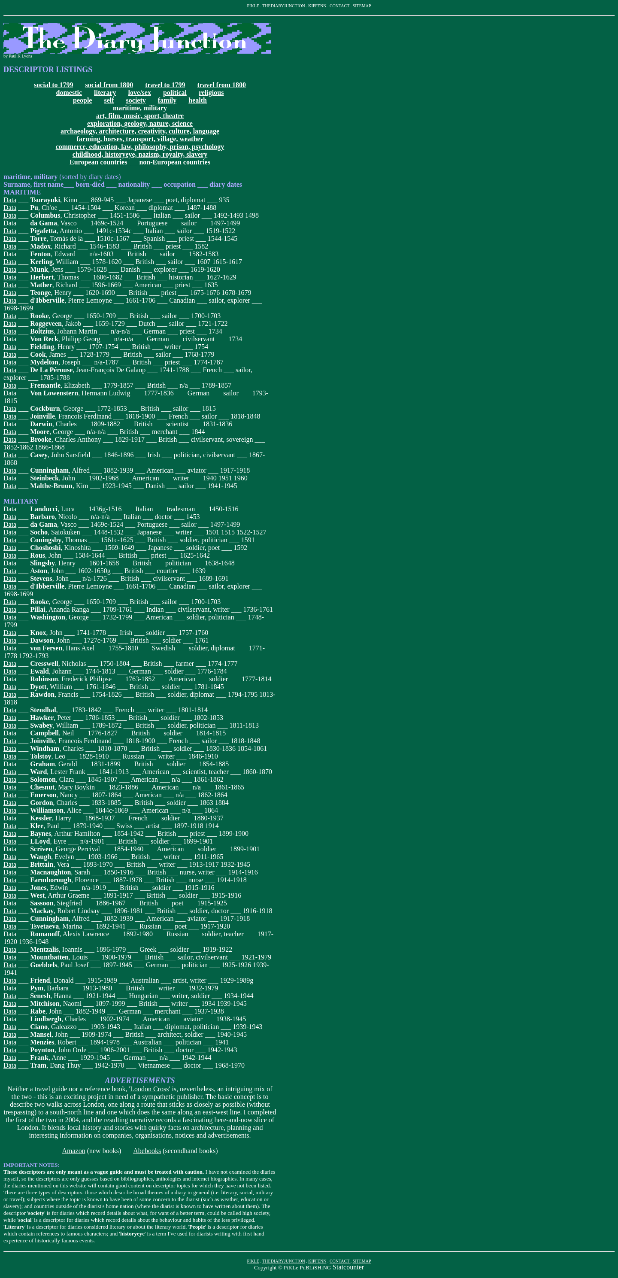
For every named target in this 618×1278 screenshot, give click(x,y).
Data (9, 199)
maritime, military (140, 108)
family (167, 100)
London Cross (149, 1089)
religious (211, 92)
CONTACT (340, 5)
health (197, 100)
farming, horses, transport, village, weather (139, 139)
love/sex (139, 92)
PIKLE (253, 5)
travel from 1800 (221, 84)
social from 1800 (109, 84)
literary (105, 92)
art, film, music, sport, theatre (140, 115)
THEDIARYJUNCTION (283, 5)
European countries (98, 162)
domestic (69, 92)
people (82, 100)
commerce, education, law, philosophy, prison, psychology (140, 146)
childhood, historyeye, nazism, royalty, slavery (140, 154)
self (109, 100)
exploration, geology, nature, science (140, 123)
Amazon (73, 1150)
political (175, 92)
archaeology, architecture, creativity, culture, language (140, 131)
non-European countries (174, 162)
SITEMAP (362, 5)
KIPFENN (317, 5)
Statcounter (348, 1267)
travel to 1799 (165, 84)
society (136, 100)
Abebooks (147, 1150)
